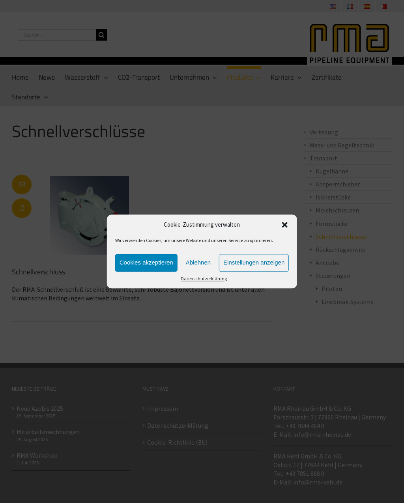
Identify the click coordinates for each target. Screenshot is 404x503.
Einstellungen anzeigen (253, 262)
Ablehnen (198, 262)
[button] (285, 225)
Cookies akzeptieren (146, 262)
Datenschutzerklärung (204, 278)
